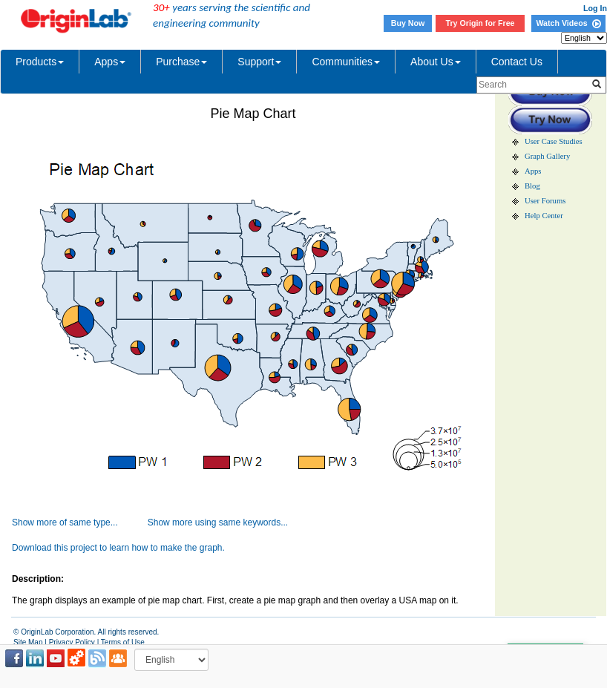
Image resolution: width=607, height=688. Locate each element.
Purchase (181, 62)
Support (259, 62)
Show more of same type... (65, 522)
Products (40, 62)
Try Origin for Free (480, 23)
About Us (435, 62)
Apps (109, 62)
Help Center (544, 216)
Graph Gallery (547, 156)
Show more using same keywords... (218, 522)
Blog (532, 186)
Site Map (27, 642)
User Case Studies (554, 141)
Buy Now (408, 23)
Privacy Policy (72, 642)
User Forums (545, 201)
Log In (595, 8)
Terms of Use (123, 642)
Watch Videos (568, 23)
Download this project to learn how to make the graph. (118, 548)
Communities (346, 62)
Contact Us (516, 62)
